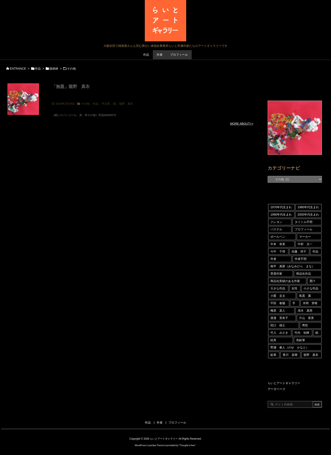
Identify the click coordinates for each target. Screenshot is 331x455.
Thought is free (187, 445)
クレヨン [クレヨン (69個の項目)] (276, 222)
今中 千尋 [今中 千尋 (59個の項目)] (277, 251)
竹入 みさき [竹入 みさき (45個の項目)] (279, 332)
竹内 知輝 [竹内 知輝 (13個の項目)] (301, 332)
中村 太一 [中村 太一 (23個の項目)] (305, 244)
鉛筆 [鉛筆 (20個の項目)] (273, 354)
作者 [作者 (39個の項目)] (273, 259)
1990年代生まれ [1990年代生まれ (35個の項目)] (281, 214)
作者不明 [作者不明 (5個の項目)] (301, 259)
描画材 (53, 68)
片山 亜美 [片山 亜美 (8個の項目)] (306, 318)
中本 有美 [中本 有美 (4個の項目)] (277, 244)
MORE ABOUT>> (241, 123)
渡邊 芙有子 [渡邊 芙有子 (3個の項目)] (279, 318)
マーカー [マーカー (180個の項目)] (305, 236)
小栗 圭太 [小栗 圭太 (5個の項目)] (277, 295)
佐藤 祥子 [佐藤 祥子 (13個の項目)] (299, 251)
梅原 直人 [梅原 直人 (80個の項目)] (277, 310)
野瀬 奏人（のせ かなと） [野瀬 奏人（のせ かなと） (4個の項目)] (289, 347)
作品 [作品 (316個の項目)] (315, 251)
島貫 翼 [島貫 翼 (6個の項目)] (305, 295)
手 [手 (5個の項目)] (293, 303)
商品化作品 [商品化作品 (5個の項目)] (303, 273)
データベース (276, 389)
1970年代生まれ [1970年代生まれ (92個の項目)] (281, 207)
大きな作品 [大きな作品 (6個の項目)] (277, 288)
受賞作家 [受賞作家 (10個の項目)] (276, 273)
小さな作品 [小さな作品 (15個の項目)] (311, 288)
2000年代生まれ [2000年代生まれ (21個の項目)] (308, 214)
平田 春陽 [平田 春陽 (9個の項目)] (277, 303)
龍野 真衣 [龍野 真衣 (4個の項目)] (311, 354)
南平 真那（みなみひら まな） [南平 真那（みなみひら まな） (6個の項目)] (292, 266)
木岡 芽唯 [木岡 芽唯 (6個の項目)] (310, 303)
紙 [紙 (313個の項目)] (316, 332)
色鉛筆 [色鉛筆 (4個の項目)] (300, 340)
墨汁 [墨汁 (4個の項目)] (312, 281)
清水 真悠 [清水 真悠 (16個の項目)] (305, 310)
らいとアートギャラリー (284, 383)
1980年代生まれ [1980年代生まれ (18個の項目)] (308, 207)
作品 (38, 68)
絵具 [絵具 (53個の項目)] (273, 340)
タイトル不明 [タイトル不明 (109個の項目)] (303, 222)
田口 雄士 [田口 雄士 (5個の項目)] (277, 325)
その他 (85, 103)
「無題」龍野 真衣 (71, 86)
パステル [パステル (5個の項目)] (276, 229)
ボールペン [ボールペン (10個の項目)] (277, 236)
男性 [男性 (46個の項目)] (305, 325)
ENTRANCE (18, 68)
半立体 (106, 103)
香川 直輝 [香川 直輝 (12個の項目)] (290, 354)
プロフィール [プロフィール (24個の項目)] (303, 229)
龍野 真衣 (126, 103)
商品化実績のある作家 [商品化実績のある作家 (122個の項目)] (285, 281)
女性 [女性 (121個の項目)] (294, 288)
